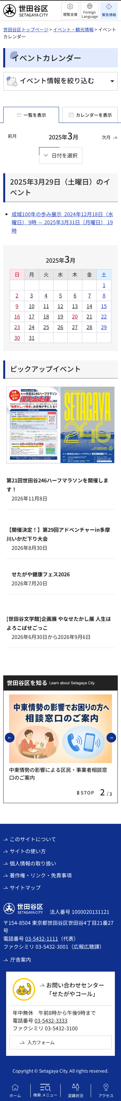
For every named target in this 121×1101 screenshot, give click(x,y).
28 (89, 327)
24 (32, 327)
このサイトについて (33, 839)
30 (17, 337)
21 (89, 316)
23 (17, 327)
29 (104, 327)
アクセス (106, 1095)
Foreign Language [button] (90, 14)
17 (32, 316)
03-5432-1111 (41, 938)
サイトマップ (25, 887)
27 (75, 327)
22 (104, 316)
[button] (70, 11)
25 (46, 327)
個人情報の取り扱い (33, 863)
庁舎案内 (20, 959)
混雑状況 (75, 1095)
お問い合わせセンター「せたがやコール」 (75, 989)
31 (32, 337)
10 (32, 306)
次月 (106, 137)
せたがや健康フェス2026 (41, 574)
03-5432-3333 (51, 1020)
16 (17, 316)
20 (75, 316)
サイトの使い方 (28, 850)
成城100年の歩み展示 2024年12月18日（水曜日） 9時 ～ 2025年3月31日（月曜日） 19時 (62, 222)
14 (89, 306)
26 (60, 327)
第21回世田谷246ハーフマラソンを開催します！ (57, 484)
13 (75, 306)
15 (104, 306)
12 (60, 306)
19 (60, 316)
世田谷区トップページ (25, 29)
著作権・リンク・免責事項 (41, 875)
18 (46, 316)
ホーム (15, 1095)
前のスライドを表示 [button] (14, 737)
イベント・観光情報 (73, 29)
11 (46, 306)
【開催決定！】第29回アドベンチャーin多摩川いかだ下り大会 (58, 534)
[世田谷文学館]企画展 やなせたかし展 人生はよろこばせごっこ (58, 623)
